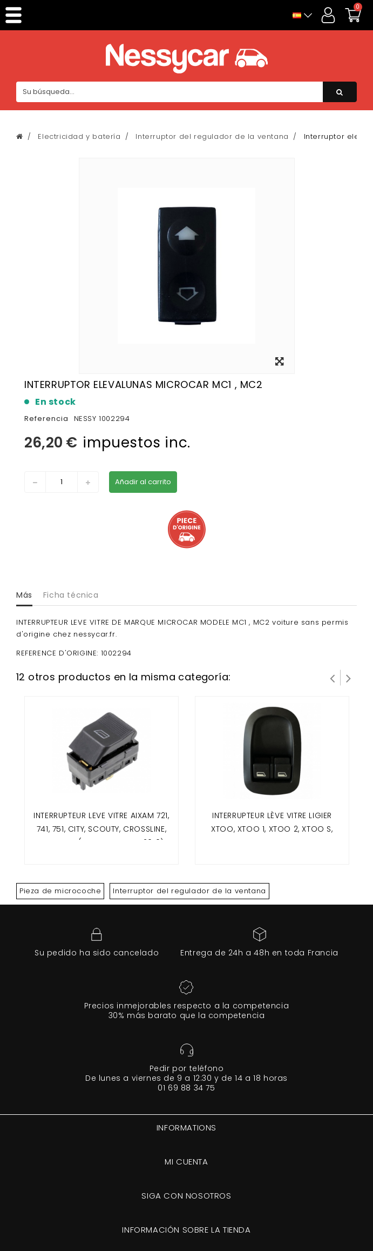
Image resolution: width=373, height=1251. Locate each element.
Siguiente (349, 678)
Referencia (46, 418)
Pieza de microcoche (60, 891)
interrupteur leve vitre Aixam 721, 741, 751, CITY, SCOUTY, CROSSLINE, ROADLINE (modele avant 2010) (101, 829)
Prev (332, 678)
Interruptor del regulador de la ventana (189, 891)
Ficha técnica (71, 595)
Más (24, 595)
